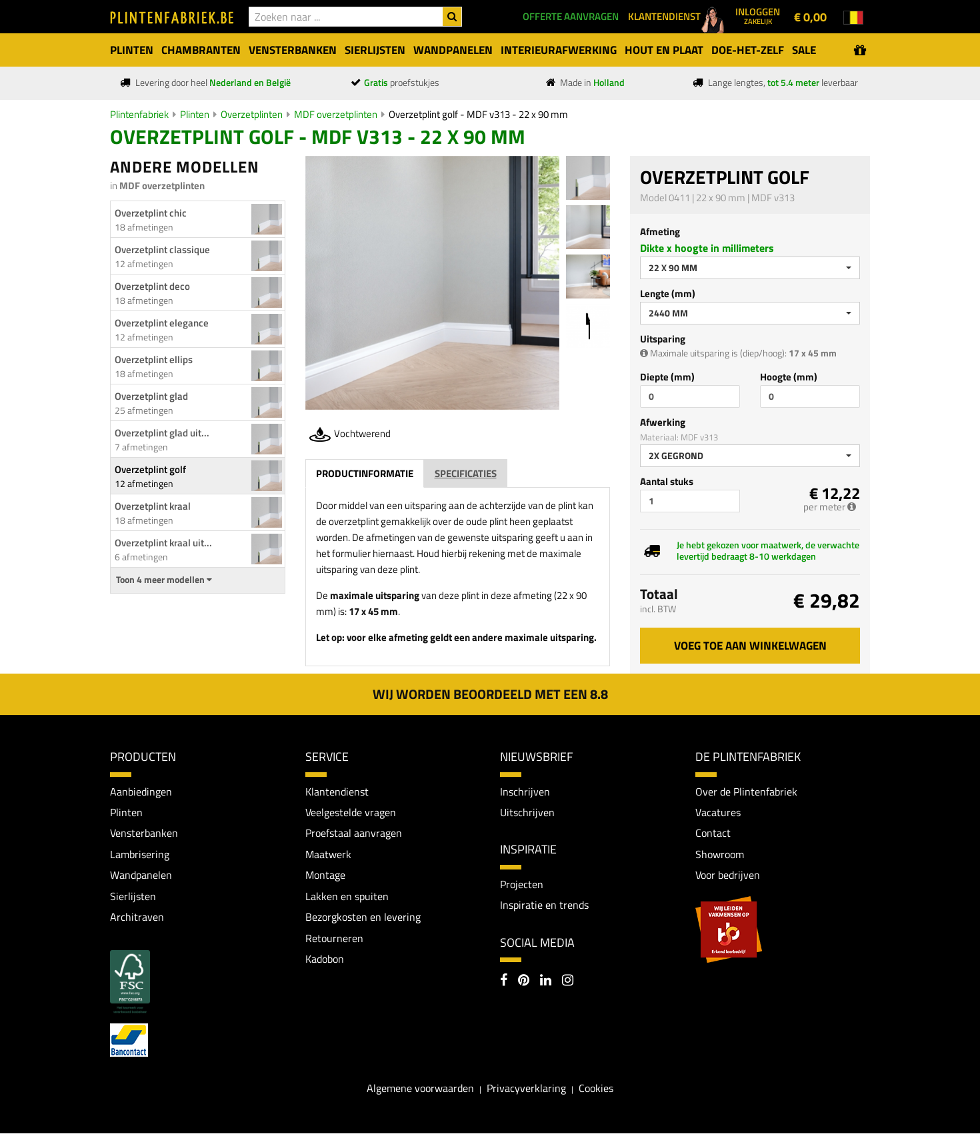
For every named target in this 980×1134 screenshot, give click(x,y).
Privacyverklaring (526, 1089)
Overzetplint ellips (154, 359)
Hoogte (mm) (788, 376)
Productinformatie (364, 473)
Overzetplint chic (151, 213)
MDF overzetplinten (335, 114)
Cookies (596, 1089)
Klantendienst (337, 792)
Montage (325, 875)
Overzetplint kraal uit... (163, 542)
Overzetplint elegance (162, 322)
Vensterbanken (144, 834)
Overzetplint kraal (153, 506)
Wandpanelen (141, 875)
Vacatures (718, 812)
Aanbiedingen (141, 792)
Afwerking (662, 422)
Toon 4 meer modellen (164, 579)
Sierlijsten (133, 896)
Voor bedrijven (727, 875)
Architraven (137, 917)
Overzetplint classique (162, 249)
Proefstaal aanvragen (353, 834)
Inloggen (757, 15)
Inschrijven (525, 792)
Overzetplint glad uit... (162, 432)
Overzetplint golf (150, 469)
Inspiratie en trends (544, 905)
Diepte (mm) (667, 376)
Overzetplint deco (152, 286)
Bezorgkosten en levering (363, 917)
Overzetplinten (252, 114)
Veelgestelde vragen (350, 812)
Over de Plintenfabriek (746, 792)
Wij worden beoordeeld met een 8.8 (490, 694)
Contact (713, 834)
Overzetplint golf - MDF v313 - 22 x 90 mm (478, 114)
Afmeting (660, 231)
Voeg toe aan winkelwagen (750, 645)
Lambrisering (139, 854)
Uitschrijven (527, 812)
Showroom (719, 854)
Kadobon (324, 959)
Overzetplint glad (151, 396)
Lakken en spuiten (347, 896)
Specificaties (466, 473)
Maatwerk (328, 854)
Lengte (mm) (667, 293)
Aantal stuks (666, 481)
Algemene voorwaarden (420, 1089)
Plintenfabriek (139, 114)
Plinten (194, 114)
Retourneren (334, 939)
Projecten (521, 884)
